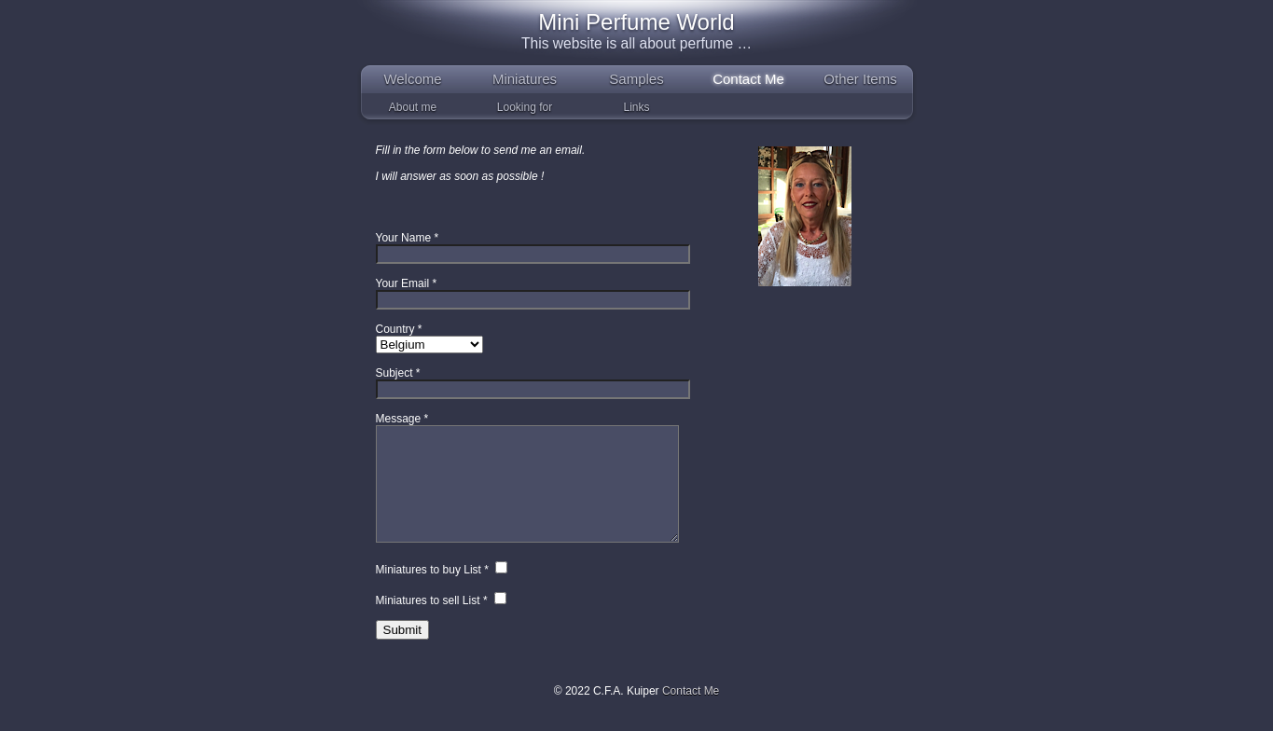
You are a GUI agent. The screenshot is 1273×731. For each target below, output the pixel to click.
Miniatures (524, 79)
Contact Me (748, 79)
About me (412, 107)
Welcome (412, 79)
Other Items (859, 79)
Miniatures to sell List (428, 622)
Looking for (524, 107)
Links (636, 107)
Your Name (404, 237)
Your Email (403, 283)
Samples (636, 79)
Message (399, 418)
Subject (394, 372)
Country (395, 329)
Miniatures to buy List (428, 592)
